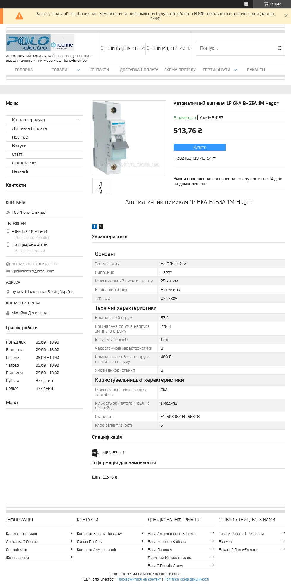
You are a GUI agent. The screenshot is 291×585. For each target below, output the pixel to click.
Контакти (99, 69)
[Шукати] (280, 48)
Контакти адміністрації (96, 549)
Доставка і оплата (139, 69)
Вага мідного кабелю (167, 541)
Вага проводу (160, 549)
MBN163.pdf (113, 452)
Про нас (20, 137)
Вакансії (256, 69)
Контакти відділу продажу (99, 533)
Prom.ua (174, 574)
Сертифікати (216, 69)
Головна (24, 69)
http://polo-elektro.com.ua (35, 264)
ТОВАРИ (59, 69)
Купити (199, 147)
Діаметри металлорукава (170, 557)
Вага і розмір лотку (165, 565)
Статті (17, 154)
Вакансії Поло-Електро (238, 549)
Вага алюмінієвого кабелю (171, 533)
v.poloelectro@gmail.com (33, 271)
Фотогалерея (24, 162)
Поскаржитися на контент (139, 579)
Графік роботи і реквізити (241, 533)
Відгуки (19, 145)
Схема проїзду (180, 69)
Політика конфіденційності (186, 579)
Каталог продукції (29, 119)
